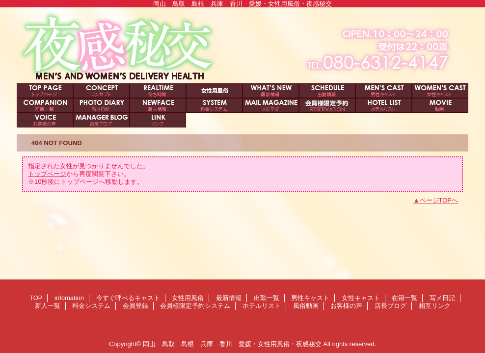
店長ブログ (101, 120)
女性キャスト (440, 90)
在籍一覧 (45, 105)
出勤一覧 (327, 90)
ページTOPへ (439, 200)
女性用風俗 (214, 90)
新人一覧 (158, 105)
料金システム (214, 105)
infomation (101, 90)
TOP (45, 90)
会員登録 (270, 105)
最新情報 (270, 90)
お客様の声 (45, 120)
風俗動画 (440, 105)
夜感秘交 (242, 45)
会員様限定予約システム (327, 105)
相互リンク (158, 120)
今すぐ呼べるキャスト (158, 90)
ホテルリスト (383, 105)
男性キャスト (383, 90)
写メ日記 (101, 105)
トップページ (47, 173)
